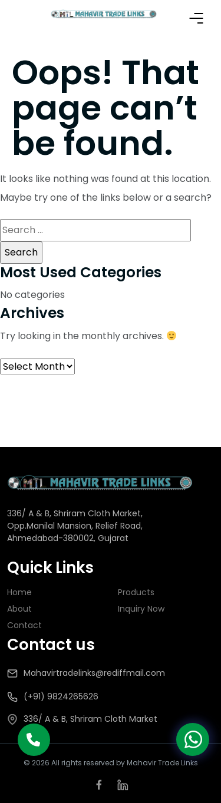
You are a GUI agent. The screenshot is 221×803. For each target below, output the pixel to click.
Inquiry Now (141, 609)
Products (136, 592)
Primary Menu (196, 18)
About (19, 609)
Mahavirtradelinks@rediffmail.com (94, 673)
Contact (24, 625)
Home (19, 592)
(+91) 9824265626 (61, 696)
